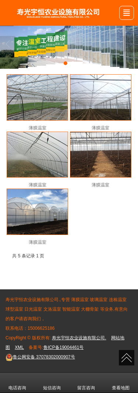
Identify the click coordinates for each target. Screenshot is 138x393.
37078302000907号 (40, 357)
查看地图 (121, 382)
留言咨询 (86, 382)
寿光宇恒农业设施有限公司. (79, 337)
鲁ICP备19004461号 (63, 347)
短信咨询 (52, 382)
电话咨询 (17, 382)
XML (19, 347)
